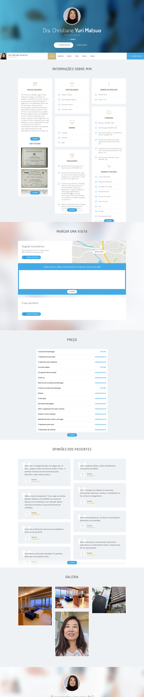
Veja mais (35, 138)
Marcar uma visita (135, 56)
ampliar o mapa (99, 252)
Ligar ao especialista (31, 257)
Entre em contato (82, 45)
